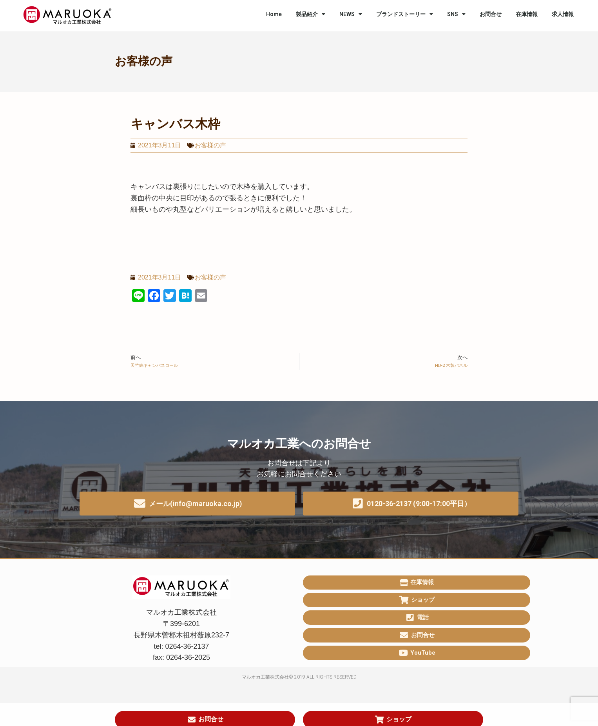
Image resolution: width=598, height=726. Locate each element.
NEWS (350, 14)
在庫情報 (527, 14)
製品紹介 (310, 14)
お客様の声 (143, 61)
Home (274, 14)
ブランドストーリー (404, 14)
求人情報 (563, 14)
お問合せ (491, 14)
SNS (456, 14)
